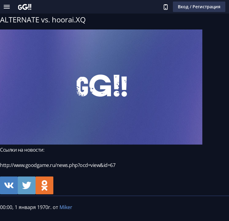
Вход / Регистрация (199, 7)
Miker (65, 207)
